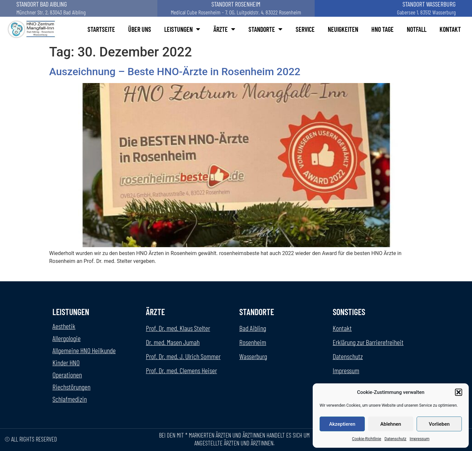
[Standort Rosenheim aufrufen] (236, 8)
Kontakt (450, 29)
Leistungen (182, 29)
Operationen (67, 374)
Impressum (419, 439)
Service (305, 29)
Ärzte (224, 29)
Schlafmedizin (69, 399)
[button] (458, 392)
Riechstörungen (71, 386)
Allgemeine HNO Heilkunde (84, 350)
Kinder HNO (66, 362)
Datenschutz (395, 439)
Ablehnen (390, 424)
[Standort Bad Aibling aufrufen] (78, 8)
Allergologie (66, 338)
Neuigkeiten (343, 29)
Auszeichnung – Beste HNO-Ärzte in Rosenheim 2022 (175, 71)
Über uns (139, 29)
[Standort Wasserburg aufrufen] (393, 8)
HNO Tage (382, 29)
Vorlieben (439, 424)
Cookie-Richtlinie (366, 439)
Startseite (101, 29)
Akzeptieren (342, 424)
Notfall (416, 29)
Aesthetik (63, 326)
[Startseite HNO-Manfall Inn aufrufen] (32, 29)
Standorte (265, 29)
